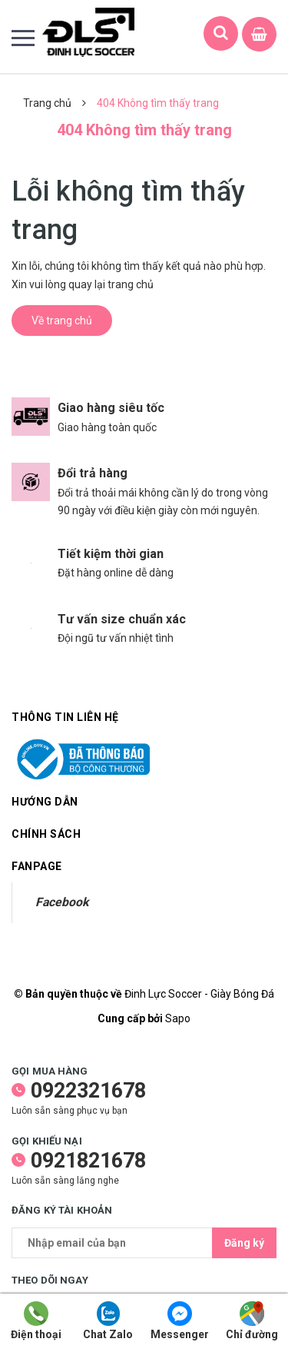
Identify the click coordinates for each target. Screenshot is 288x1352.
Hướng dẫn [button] (144, 802)
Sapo (177, 1018)
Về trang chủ (61, 320)
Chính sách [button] (144, 834)
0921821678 (88, 1160)
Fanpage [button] (37, 866)
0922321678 (88, 1090)
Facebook (61, 902)
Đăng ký (244, 1243)
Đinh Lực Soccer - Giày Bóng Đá (199, 994)
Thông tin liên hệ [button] (65, 717)
